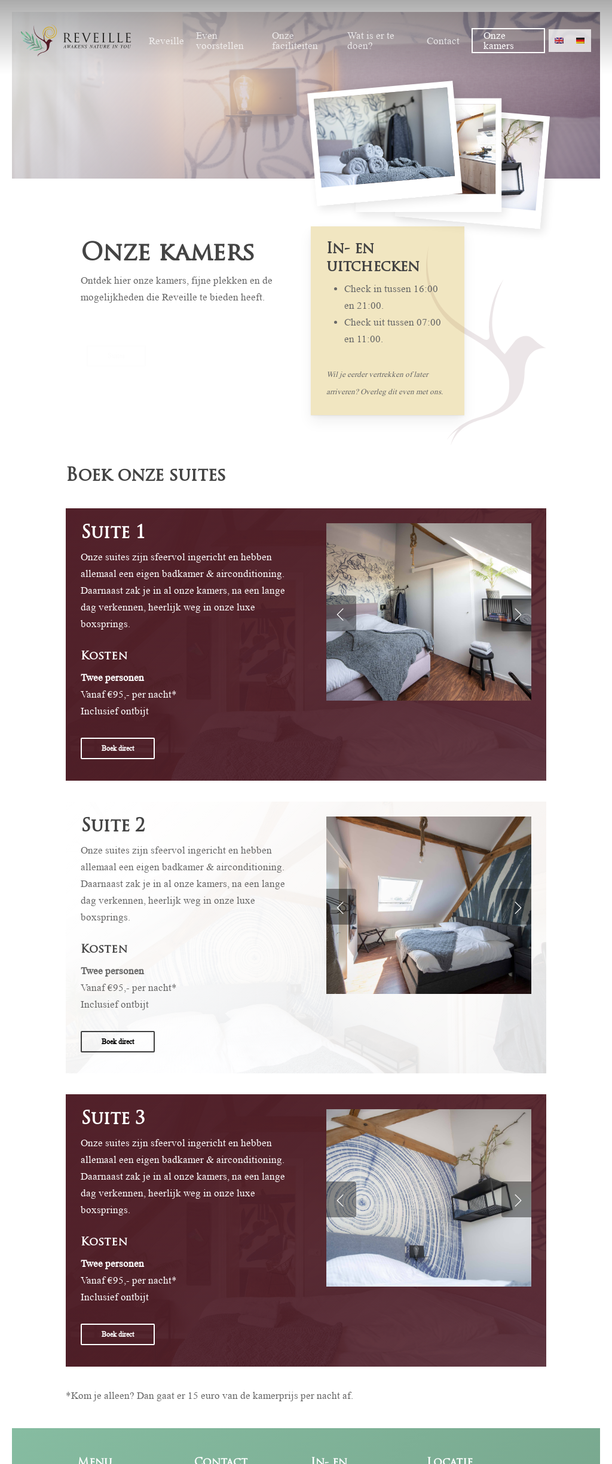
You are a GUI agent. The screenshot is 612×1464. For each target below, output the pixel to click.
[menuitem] (559, 40)
